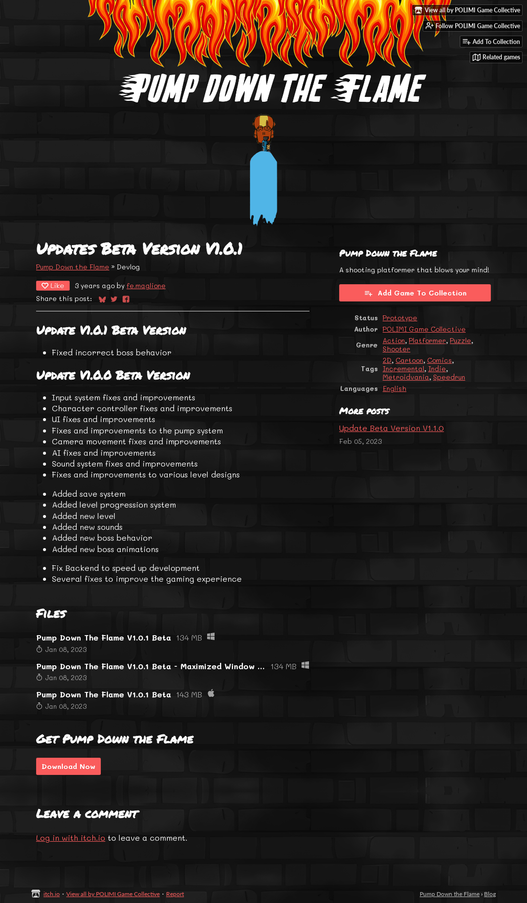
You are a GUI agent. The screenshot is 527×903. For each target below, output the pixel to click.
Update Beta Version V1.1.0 (391, 428)
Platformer (427, 340)
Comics (439, 360)
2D (387, 360)
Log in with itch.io (70, 837)
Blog (490, 894)
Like (53, 285)
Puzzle (460, 340)
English (394, 388)
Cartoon (409, 360)
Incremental (403, 368)
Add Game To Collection (415, 293)
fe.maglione (146, 285)
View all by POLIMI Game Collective (113, 894)
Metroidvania (406, 377)
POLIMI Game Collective (424, 329)
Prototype (400, 317)
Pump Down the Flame (72, 266)
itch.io (52, 894)
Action (394, 340)
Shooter (396, 348)
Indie (437, 368)
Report (175, 894)
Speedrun (449, 377)
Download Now (68, 766)
